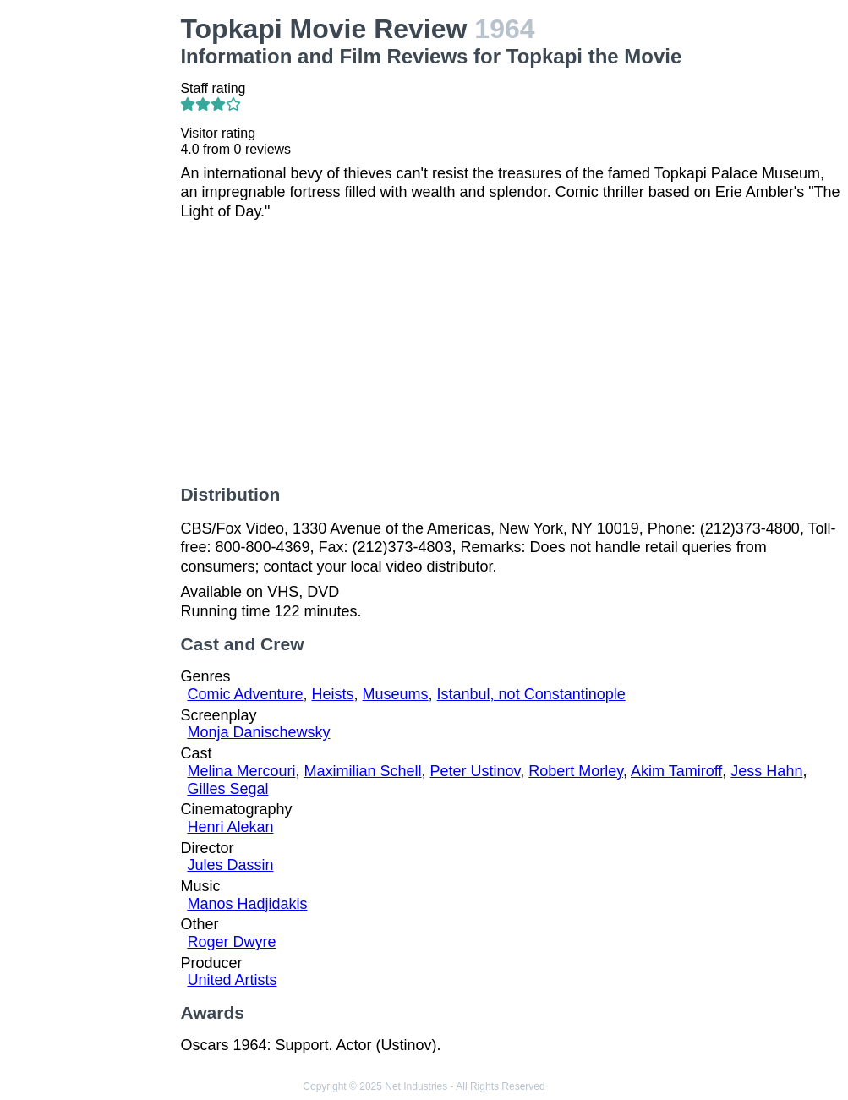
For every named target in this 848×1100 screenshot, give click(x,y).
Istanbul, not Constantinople (531, 694)
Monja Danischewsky (258, 732)
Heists (332, 694)
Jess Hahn (766, 771)
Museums (396, 694)
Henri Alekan (230, 826)
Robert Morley (575, 771)
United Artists (231, 979)
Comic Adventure (245, 694)
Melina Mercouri (241, 771)
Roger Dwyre (231, 941)
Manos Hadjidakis (247, 903)
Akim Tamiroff (676, 771)
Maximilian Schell (362, 771)
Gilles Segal (227, 788)
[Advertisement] (93, 267)
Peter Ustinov (475, 771)
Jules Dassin (230, 864)
